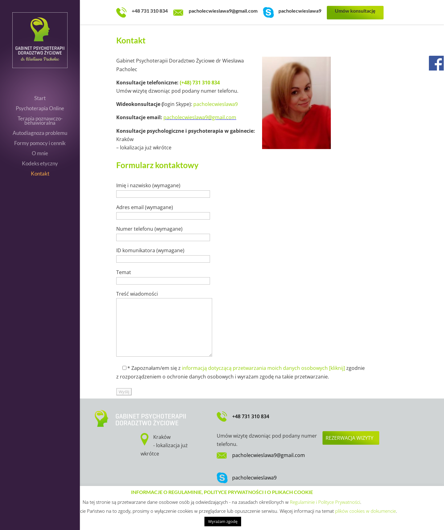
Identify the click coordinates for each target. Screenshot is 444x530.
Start (40, 98)
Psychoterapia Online (40, 108)
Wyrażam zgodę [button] (222, 521)
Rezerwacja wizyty (349, 438)
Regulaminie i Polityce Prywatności (325, 502)
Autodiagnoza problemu (40, 133)
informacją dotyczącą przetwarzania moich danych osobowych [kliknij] (263, 368)
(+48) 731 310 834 (200, 82)
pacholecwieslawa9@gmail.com (223, 11)
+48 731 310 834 (150, 11)
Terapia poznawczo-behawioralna (40, 121)
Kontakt (40, 174)
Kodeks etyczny (40, 164)
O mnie (40, 153)
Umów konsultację (355, 11)
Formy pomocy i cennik (40, 143)
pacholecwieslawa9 (299, 11)
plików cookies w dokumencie (365, 511)
